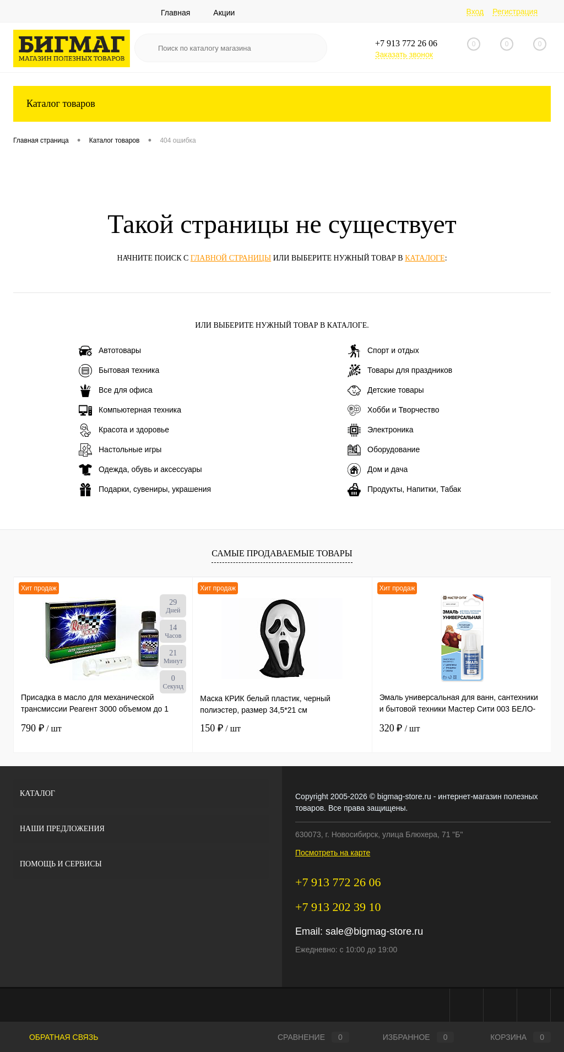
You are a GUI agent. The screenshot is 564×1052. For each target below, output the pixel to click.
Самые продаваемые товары (282, 553)
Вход (475, 11)
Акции (224, 12)
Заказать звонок (404, 54)
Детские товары (386, 390)
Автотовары (110, 350)
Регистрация (515, 11)
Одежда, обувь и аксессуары (140, 469)
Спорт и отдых (383, 350)
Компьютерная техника (130, 410)
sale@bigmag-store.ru (374, 931)
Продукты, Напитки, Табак (404, 489)
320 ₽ (399, 728)
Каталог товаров (282, 104)
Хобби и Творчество (393, 410)
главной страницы (231, 258)
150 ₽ (220, 728)
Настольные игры (120, 450)
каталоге (424, 258)
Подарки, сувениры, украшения (145, 489)
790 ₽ (41, 728)
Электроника (381, 430)
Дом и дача (378, 469)
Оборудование (384, 450)
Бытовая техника (119, 370)
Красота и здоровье (124, 430)
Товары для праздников (400, 370)
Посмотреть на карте (332, 852)
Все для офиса (116, 390)
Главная (175, 12)
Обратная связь (55, 1037)
